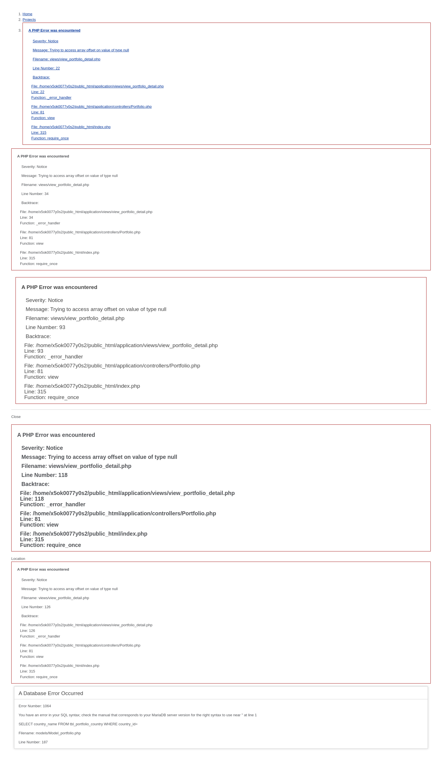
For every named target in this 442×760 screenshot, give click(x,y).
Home (27, 14)
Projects (29, 19)
